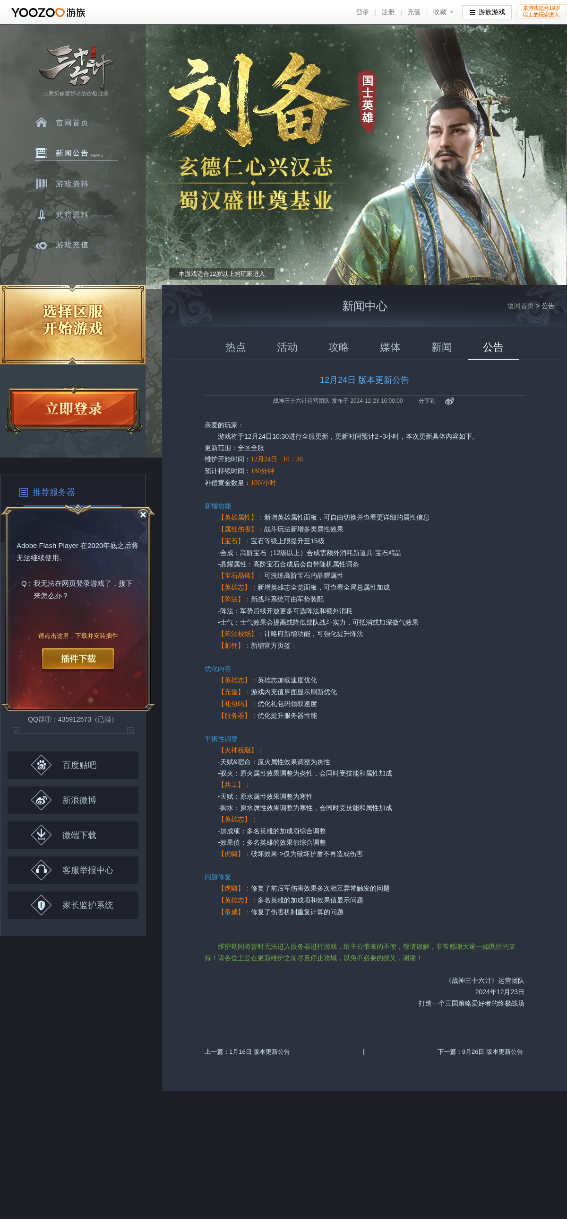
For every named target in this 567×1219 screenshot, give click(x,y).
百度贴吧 (63, 765)
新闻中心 (76, 153)
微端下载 (63, 835)
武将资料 (76, 215)
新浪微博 (63, 800)
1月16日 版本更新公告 (259, 1051)
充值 (414, 12)
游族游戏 (487, 12)
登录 (362, 12)
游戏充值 (76, 245)
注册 (388, 12)
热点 (235, 347)
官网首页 (76, 122)
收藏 (440, 12)
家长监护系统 (72, 905)
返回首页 (520, 305)
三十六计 (75, 71)
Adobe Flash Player (47, 546)
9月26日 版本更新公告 (492, 1051)
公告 (493, 347)
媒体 (390, 347)
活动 (287, 347)
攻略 (338, 347)
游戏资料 (76, 184)
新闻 (441, 347)
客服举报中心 (72, 870)
